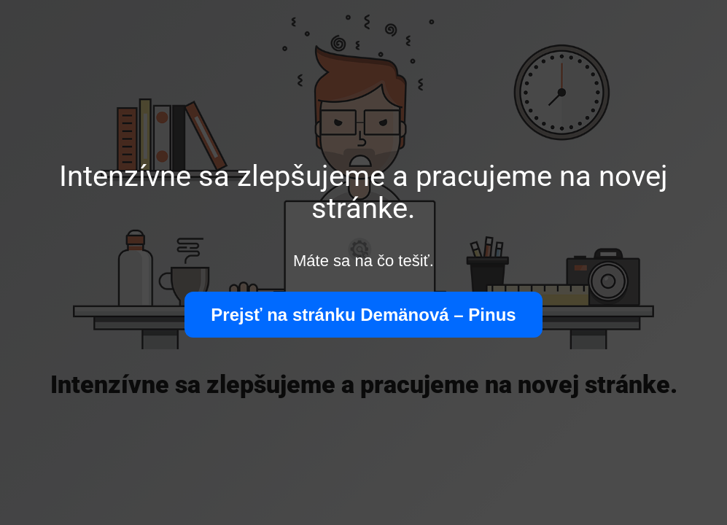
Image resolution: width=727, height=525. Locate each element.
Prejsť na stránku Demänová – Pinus (363, 314)
